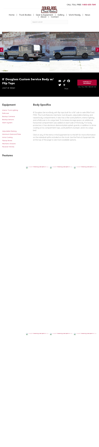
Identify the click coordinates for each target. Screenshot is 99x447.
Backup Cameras (8, 116)
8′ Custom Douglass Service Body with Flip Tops (68, 336)
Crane (4, 426)
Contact (55, 17)
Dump (17, 431)
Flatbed (17, 428)
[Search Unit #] (49, 22)
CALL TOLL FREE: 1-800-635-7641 (87, 87)
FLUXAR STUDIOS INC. (58, 444)
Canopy (18, 426)
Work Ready (75, 15)
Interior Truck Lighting (10, 110)
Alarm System (7, 123)
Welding (5, 428)
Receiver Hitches (8, 147)
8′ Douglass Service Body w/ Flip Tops (65, 302)
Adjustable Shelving (9, 131)
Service (5, 424)
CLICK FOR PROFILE (83, 439)
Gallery (61, 15)
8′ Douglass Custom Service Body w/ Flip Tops (21, 302)
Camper (5, 431)
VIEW (9, 309)
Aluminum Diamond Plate (11, 134)
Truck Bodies (25, 15)
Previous (1, 50)
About (43, 17)
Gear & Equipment (44, 15)
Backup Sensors (8, 120)
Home (12, 15)
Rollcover (5, 113)
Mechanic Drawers (9, 144)
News (87, 15)
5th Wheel (18, 424)
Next (97, 50)
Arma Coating (7, 137)
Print (66, 89)
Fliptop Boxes (7, 140)
